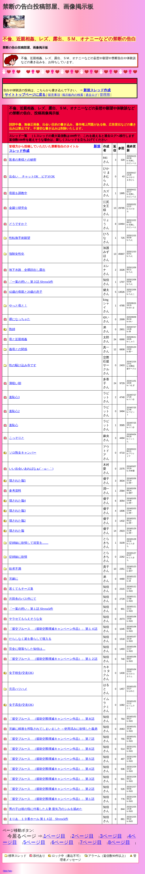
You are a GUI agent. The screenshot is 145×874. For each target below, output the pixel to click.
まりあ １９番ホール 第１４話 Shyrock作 (38, 819)
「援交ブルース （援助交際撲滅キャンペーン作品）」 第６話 (51, 748)
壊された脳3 (17, 510)
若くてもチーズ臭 (21, 588)
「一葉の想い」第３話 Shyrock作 (31, 281)
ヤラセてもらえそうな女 (25, 618)
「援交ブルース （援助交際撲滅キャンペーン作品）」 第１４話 (53, 628)
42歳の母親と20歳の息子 (25, 291)
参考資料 (15, 490)
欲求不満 (15, 568)
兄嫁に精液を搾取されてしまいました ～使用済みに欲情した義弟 (53, 728)
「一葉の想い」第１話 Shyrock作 (31, 608)
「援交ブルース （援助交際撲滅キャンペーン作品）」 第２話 (51, 788)
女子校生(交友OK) (21, 672)
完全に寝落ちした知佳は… (27, 648)
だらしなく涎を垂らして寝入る (30, 638)
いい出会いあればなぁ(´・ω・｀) (31, 468)
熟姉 (12, 329)
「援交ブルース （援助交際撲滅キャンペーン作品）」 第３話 (51, 778)
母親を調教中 (18, 193)
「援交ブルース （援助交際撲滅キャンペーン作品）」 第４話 (51, 768)
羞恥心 (13, 425)
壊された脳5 (17, 480)
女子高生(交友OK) (21, 704)
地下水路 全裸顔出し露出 (27, 269)
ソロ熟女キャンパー (22, 452)
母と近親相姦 (18, 339)
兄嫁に (13, 578)
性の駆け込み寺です (22, 365)
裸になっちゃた (19, 319)
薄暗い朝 (15, 383)
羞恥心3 (14, 397)
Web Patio (7, 871)
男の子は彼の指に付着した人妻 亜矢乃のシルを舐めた (45, 808)
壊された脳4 (17, 500)
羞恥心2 (14, 411)
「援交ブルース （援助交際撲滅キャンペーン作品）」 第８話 (51, 718)
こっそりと (16, 437)
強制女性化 (16, 253)
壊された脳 (16, 530)
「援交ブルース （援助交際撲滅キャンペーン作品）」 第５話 (51, 758)
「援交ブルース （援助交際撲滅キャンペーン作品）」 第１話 (51, 798)
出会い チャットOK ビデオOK (32, 176)
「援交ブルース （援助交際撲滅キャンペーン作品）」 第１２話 (53, 658)
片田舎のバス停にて (22, 598)
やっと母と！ (18, 305)
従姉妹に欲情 (18, 556)
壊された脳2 (17, 520)
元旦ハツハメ (18, 688)
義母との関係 (18, 349)
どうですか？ (18, 223)
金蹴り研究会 (18, 207)
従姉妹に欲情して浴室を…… (28, 542)
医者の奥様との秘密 (22, 159)
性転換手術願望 (19, 237)
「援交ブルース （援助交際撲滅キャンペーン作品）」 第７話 (51, 738)
